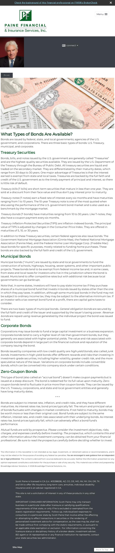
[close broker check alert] (111, 2)
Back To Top (104, 550)
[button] (102, 14)
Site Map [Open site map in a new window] (17, 547)
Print (7, 75)
